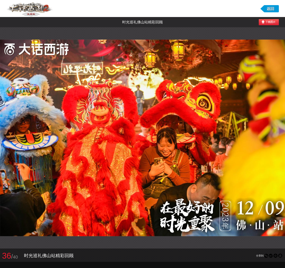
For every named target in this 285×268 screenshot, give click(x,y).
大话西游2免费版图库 (30, 8)
